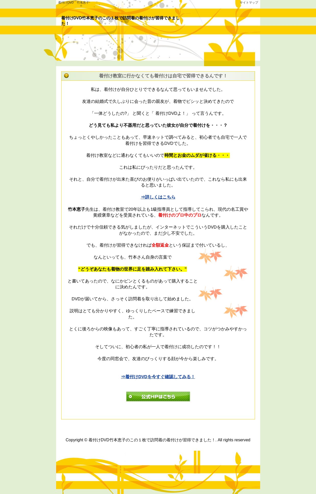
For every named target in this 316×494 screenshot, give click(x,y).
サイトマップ (249, 2)
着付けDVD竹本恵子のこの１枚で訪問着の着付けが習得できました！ (152, 440)
